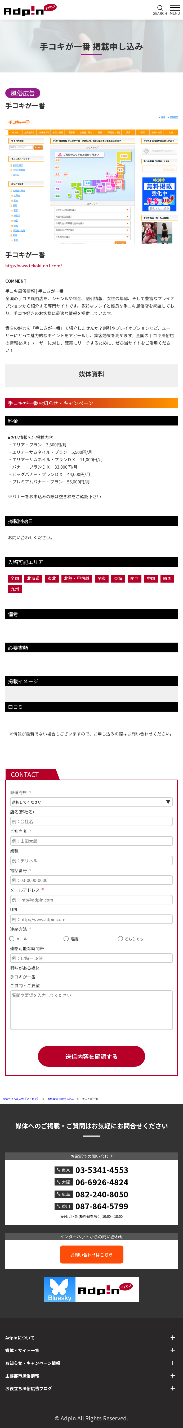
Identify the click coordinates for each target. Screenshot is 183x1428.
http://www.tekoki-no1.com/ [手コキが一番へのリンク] (33, 265)
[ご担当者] (91, 841)
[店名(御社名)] (91, 821)
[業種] (91, 860)
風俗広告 (23, 92)
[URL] (91, 919)
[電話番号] (91, 880)
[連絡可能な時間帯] (91, 958)
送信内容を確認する (91, 1056)
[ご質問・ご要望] (91, 1010)
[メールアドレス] (91, 899)
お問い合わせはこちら (91, 1254)
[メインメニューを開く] (175, 9)
